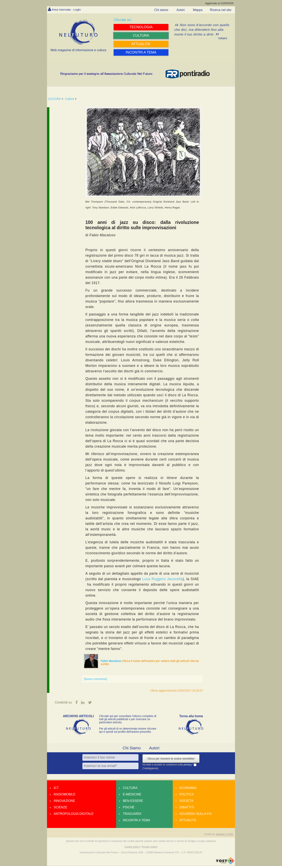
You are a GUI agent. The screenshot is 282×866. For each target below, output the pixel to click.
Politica (186, 794)
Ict (56, 788)
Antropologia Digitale (73, 813)
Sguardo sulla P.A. (195, 813)
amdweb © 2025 (224, 834)
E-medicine (132, 794)
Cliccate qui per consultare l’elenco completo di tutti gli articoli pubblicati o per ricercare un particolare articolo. (127, 719)
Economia (187, 788)
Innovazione (64, 800)
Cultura (69, 98)
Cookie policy (132, 846)
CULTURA (54, 98)
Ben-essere (133, 800)
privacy (188, 764)
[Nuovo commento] (95, 679)
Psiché (129, 807)
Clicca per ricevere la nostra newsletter (170, 758)
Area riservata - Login (67, 9)
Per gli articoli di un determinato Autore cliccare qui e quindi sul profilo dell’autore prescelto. (127, 730)
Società (186, 800)
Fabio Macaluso (111, 660)
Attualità (187, 820)
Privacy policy (149, 846)
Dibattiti (186, 807)
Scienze (60, 807)
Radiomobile (64, 794)
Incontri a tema (136, 820)
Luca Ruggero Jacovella (162, 579)
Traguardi (132, 813)
